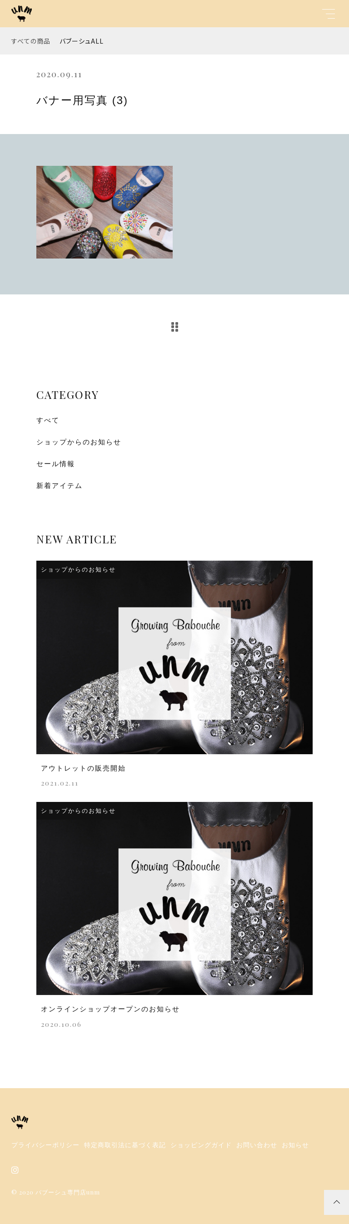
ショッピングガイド (201, 1145)
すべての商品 (30, 40)
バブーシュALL (82, 40)
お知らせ (295, 1145)
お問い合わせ (256, 1145)
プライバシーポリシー (45, 1145)
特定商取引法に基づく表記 (125, 1145)
